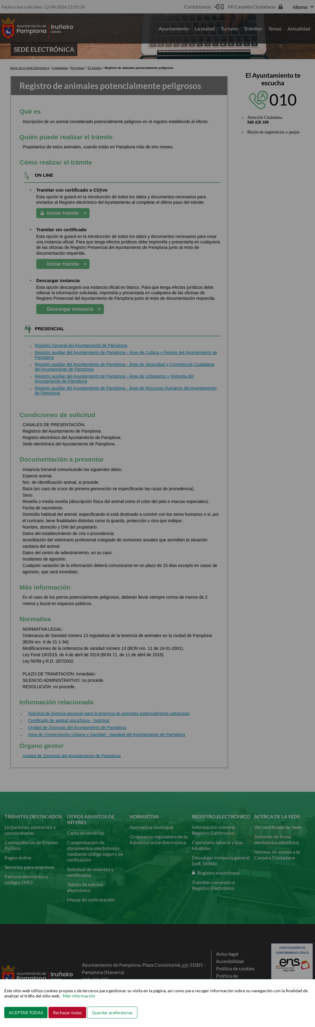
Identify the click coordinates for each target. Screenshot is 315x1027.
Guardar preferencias (112, 1012)
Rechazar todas (67, 1012)
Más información (79, 995)
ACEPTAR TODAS (26, 1012)
